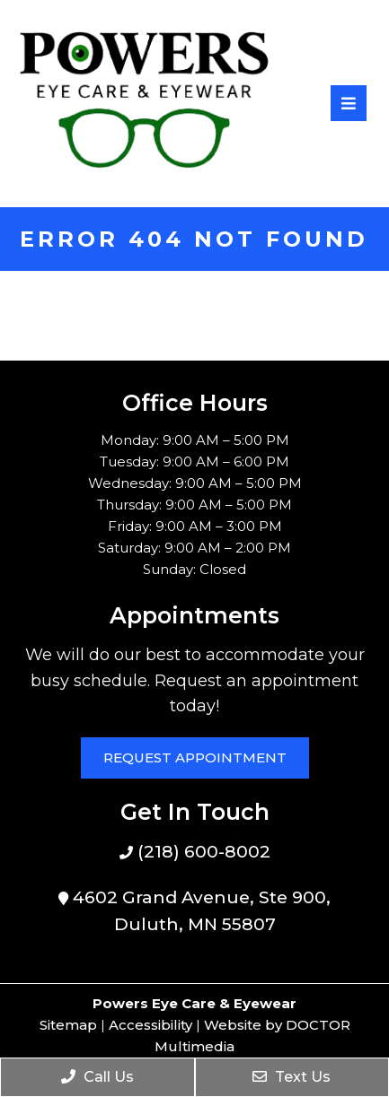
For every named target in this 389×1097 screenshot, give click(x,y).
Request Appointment (195, 757)
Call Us (97, 1076)
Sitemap (68, 1024)
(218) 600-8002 (201, 851)
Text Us (291, 1076)
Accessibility (150, 1024)
